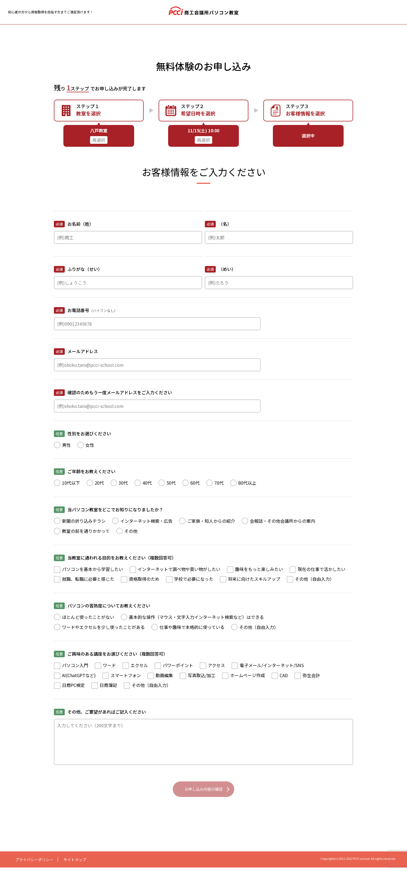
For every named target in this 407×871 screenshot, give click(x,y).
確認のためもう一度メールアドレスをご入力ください (113, 392)
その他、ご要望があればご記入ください (100, 711)
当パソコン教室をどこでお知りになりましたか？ (108, 509)
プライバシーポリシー (34, 863)
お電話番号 (86, 310)
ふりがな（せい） (78, 269)
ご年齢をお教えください (84, 471)
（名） (218, 224)
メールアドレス (76, 351)
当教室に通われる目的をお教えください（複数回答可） (115, 557)
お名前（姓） (74, 224)
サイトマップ (74, 863)
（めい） (220, 269)
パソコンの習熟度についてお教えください (102, 605)
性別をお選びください (82, 433)
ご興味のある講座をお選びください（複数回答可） (111, 653)
